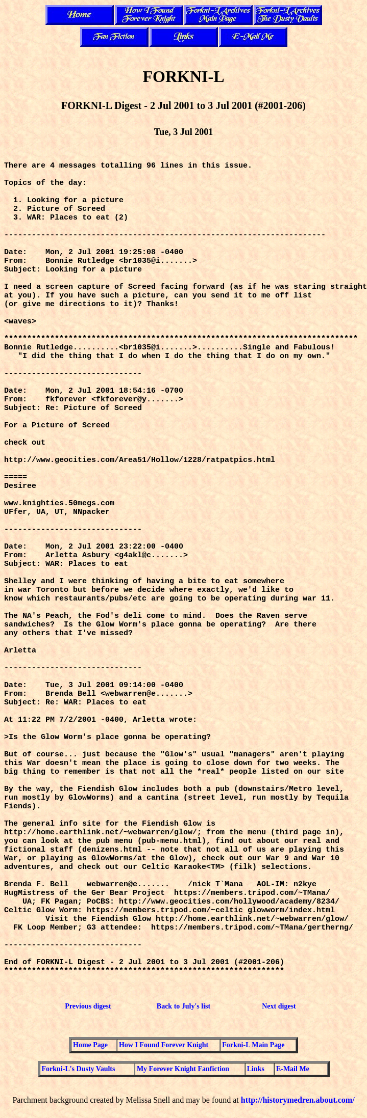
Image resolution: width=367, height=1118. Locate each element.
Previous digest (88, 1006)
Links (255, 1069)
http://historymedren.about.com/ (298, 1100)
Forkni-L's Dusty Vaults (78, 1069)
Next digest (279, 1006)
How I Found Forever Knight (163, 1045)
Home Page (90, 1045)
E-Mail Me (292, 1069)
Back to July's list (183, 1006)
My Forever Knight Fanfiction (183, 1069)
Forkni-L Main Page (253, 1045)
